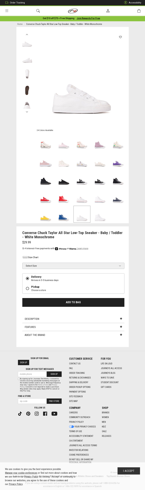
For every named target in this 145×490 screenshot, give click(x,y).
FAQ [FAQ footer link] (71, 368)
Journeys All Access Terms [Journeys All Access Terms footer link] (83, 445)
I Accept (128, 470)
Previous (27, 34)
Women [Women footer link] (105, 417)
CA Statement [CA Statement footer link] (76, 441)
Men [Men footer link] (104, 422)
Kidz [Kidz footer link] (104, 427)
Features (73, 327)
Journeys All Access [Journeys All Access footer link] (111, 368)
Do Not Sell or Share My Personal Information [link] (81, 461)
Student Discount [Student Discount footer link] (110, 382)
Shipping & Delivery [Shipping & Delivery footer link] (78, 382)
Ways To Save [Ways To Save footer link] (107, 377)
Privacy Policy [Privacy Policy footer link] (76, 422)
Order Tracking (14, 2)
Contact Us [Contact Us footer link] (75, 363)
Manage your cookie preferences (21, 472)
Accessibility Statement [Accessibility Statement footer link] (81, 436)
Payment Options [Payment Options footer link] (77, 391)
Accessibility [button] (132, 2)
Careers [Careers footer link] (73, 412)
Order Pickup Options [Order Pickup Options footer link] (80, 387)
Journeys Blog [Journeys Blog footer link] (108, 373)
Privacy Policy (31, 476)
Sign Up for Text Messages (40, 369)
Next (27, 111)
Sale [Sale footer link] (104, 431)
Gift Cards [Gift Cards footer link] (106, 387)
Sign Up (23, 362)
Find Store (54, 401)
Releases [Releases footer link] (106, 436)
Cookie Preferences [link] (79, 455)
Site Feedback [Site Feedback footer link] (76, 396)
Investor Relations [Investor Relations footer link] (78, 450)
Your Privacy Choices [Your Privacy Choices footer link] (82, 427)
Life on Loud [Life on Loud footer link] (106, 363)
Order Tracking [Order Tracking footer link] (77, 373)
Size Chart (30, 258)
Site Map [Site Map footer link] (73, 401)
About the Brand (73, 335)
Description (73, 319)
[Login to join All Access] (58, 18)
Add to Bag (73, 302)
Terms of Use (43, 385)
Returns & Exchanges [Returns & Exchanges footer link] (80, 377)
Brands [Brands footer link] (105, 412)
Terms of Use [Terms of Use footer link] (75, 431)
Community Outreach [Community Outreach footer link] (79, 417)
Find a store (24, 396)
